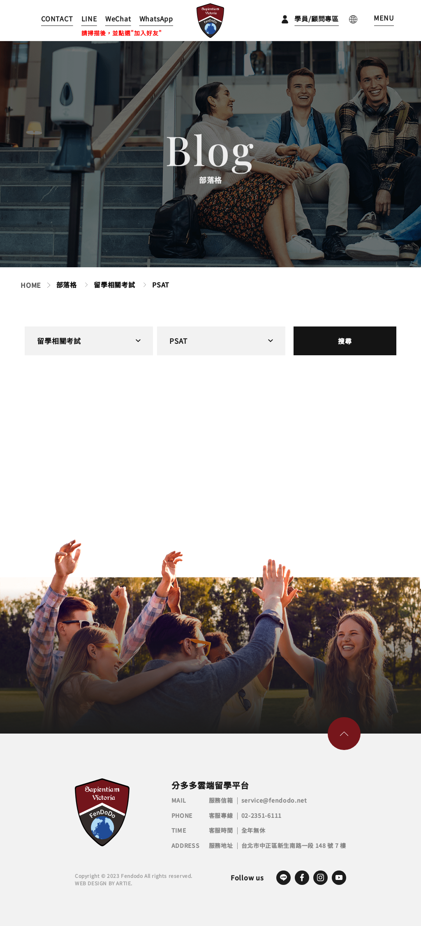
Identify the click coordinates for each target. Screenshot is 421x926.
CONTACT (57, 18)
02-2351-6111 (261, 815)
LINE (89, 18)
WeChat (118, 18)
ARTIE (123, 883)
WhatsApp (156, 18)
